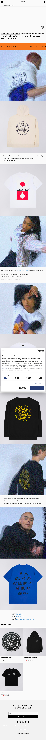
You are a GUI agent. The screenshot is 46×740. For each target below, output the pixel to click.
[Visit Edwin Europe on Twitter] (23, 722)
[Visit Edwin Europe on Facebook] (17, 722)
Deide (20, 619)
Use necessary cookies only (22, 388)
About (38, 726)
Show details (38, 383)
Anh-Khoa (32, 619)
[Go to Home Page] (23, 2)
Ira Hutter (19, 618)
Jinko (23, 619)
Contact (25, 729)
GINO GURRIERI (19, 614)
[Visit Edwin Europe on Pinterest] (28, 722)
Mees (17, 619)
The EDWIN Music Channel (10, 34)
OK (37, 388)
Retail (42, 726)
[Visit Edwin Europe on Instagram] (20, 722)
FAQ (4, 726)
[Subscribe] (23, 716)
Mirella (27, 619)
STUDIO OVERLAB (20, 616)
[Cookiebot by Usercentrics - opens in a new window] (38, 350)
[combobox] (24, 5)
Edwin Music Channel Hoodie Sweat (34, 658)
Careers (20, 729)
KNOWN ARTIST (19, 613)
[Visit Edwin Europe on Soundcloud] (25, 722)
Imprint (34, 726)
